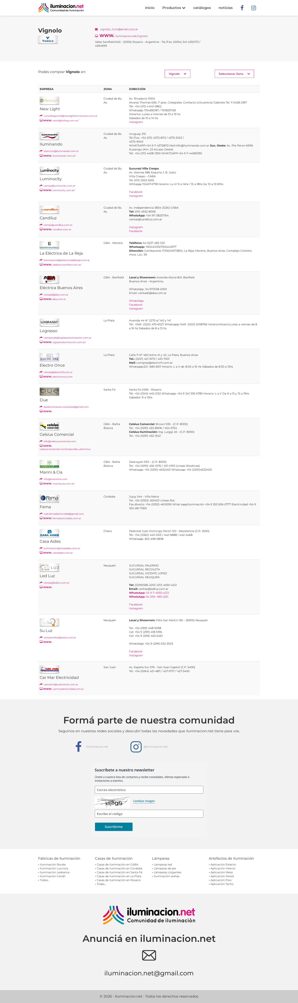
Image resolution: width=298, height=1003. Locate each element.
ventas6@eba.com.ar (54, 294)
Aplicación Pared (222, 876)
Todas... (101, 884)
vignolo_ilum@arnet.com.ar (116, 29)
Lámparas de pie (165, 868)
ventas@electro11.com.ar (56, 372)
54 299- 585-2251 (148, 596)
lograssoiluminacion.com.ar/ (63, 342)
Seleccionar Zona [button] (234, 74)
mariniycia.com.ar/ (57, 483)
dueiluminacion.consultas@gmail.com (64, 406)
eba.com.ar (53, 299)
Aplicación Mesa (222, 872)
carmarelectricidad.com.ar (62, 688)
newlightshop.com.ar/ (59, 120)
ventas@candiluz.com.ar (56, 224)
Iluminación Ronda (53, 864)
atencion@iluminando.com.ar (59, 151)
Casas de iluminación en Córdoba (119, 868)
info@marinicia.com (53, 479)
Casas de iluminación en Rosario (119, 880)
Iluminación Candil (52, 876)
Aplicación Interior (223, 868)
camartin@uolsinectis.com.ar (59, 684)
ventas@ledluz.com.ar (54, 582)
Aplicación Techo (222, 884)
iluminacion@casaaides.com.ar (60, 548)
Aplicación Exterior (223, 864)
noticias (226, 8)
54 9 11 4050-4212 (149, 593)
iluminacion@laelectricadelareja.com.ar (65, 260)
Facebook (135, 192)
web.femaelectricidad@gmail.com (62, 513)
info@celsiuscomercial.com (58, 441)
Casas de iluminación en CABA (117, 864)
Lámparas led (163, 864)
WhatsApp (136, 301)
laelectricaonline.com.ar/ (60, 264)
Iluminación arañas (166, 876)
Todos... (45, 880)
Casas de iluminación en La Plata (119, 876)
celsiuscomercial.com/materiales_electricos (65, 447)
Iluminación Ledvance (54, 872)
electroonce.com (56, 376)
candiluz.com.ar (55, 229)
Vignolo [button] (177, 74)
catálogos (202, 8)
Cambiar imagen (144, 801)
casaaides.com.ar (56, 552)
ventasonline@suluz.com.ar (58, 637)
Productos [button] (173, 8)
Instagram (136, 122)
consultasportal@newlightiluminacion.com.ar (68, 115)
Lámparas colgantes (167, 872)
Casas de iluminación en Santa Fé (119, 872)
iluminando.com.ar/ (58, 155)
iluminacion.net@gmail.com (149, 973)
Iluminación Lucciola (54, 868)
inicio (150, 8)
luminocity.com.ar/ (57, 190)
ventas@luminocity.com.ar (57, 185)
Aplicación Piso (221, 880)
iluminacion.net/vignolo (121, 35)
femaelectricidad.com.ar (60, 518)
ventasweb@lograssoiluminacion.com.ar (65, 337)
